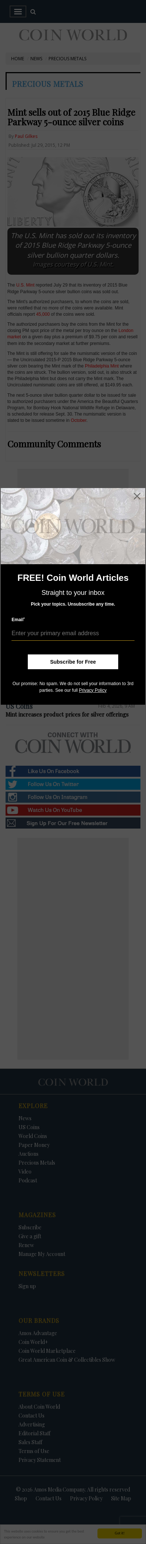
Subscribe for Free (73, 662)
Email (18, 619)
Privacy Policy (93, 690)
